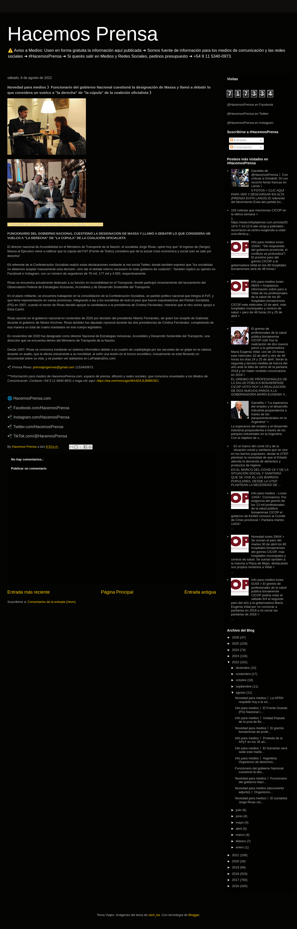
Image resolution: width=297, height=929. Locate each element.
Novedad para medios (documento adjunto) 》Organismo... (259, 790)
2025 (236, 643)
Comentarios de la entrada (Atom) (51, 602)
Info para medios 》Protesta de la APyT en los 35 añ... (259, 740)
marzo (241, 835)
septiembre (244, 686)
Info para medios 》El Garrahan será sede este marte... (261, 750)
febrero (241, 841)
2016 (236, 886)
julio (239, 810)
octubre (241, 680)
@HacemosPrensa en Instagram (250, 123)
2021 (236, 855)
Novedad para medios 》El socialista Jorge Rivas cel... (261, 800)
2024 (236, 650)
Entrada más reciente (28, 592)
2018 (236, 874)
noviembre (244, 674)
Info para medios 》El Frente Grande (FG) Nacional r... (261, 710)
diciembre (243, 668)
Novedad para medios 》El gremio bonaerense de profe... (259, 730)
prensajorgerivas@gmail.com (53, 367)
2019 (236, 867)
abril (239, 828)
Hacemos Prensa (82, 34)
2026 (236, 637)
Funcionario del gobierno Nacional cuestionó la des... (259, 770)
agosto (241, 692)
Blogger (194, 915)
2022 (236, 662)
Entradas (238, 140)
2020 (236, 861)
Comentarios (241, 147)
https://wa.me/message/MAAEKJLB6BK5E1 (128, 380)
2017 (236, 880)
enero (240, 847)
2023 (236, 656)
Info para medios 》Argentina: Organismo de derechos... (256, 760)
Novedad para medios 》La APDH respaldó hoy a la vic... (259, 700)
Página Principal (117, 592)
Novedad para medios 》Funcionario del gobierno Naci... (261, 780)
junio (239, 816)
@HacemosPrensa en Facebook (250, 104)
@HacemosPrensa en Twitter (248, 113)
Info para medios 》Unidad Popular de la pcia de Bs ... (260, 720)
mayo (240, 822)
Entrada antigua (200, 592)
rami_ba (154, 915)
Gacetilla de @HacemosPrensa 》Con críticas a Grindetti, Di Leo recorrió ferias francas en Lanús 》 (269, 178)
